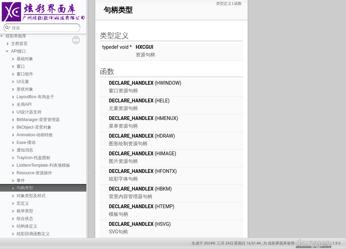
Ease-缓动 (26, 142)
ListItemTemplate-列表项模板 (43, 165)
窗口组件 (25, 74)
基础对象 (25, 58)
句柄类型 (25, 188)
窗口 (21, 66)
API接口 (18, 51)
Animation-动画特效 (35, 134)
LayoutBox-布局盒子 (35, 96)
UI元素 (23, 81)
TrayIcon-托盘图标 (33, 157)
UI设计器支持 (29, 112)
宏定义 (23, 203)
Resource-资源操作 (34, 172)
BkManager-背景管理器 (38, 119)
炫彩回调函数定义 (33, 233)
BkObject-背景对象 (34, 127)
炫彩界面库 (16, 36)
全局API (24, 104)
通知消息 (25, 150)
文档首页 (19, 43)
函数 (238, 3)
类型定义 (223, 3)
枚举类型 (25, 211)
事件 (21, 180)
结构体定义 (27, 226)
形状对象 (25, 89)
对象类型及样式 (31, 195)
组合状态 (25, 218)
